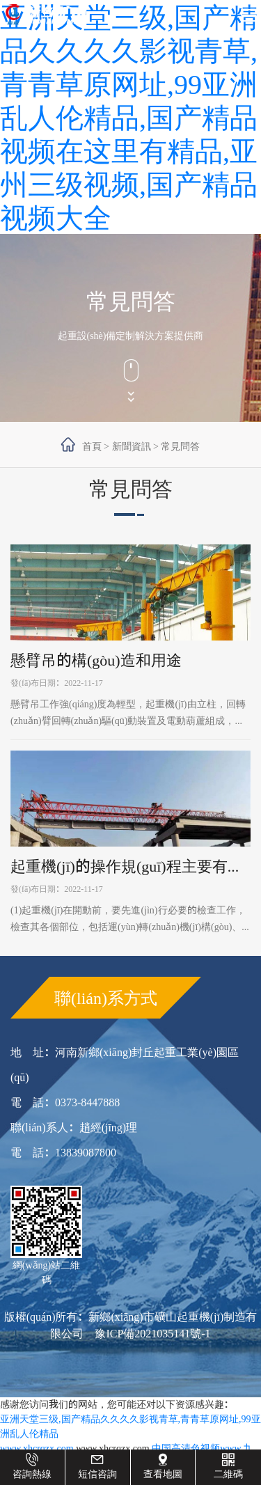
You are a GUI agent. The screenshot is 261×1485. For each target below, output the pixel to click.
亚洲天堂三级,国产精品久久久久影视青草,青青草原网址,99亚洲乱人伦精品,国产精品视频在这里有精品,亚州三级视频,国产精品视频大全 (129, 117)
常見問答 (180, 446)
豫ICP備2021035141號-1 (152, 1333)
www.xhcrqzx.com (37, 1448)
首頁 (92, 446)
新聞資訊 (131, 446)
